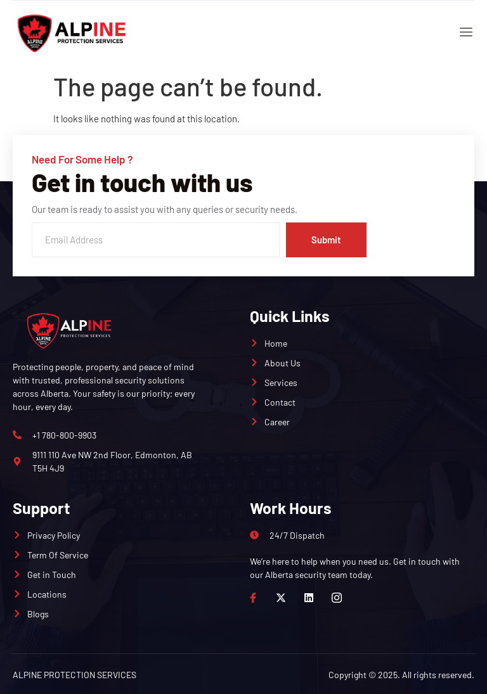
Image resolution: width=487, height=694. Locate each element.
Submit (326, 239)
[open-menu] (463, 33)
